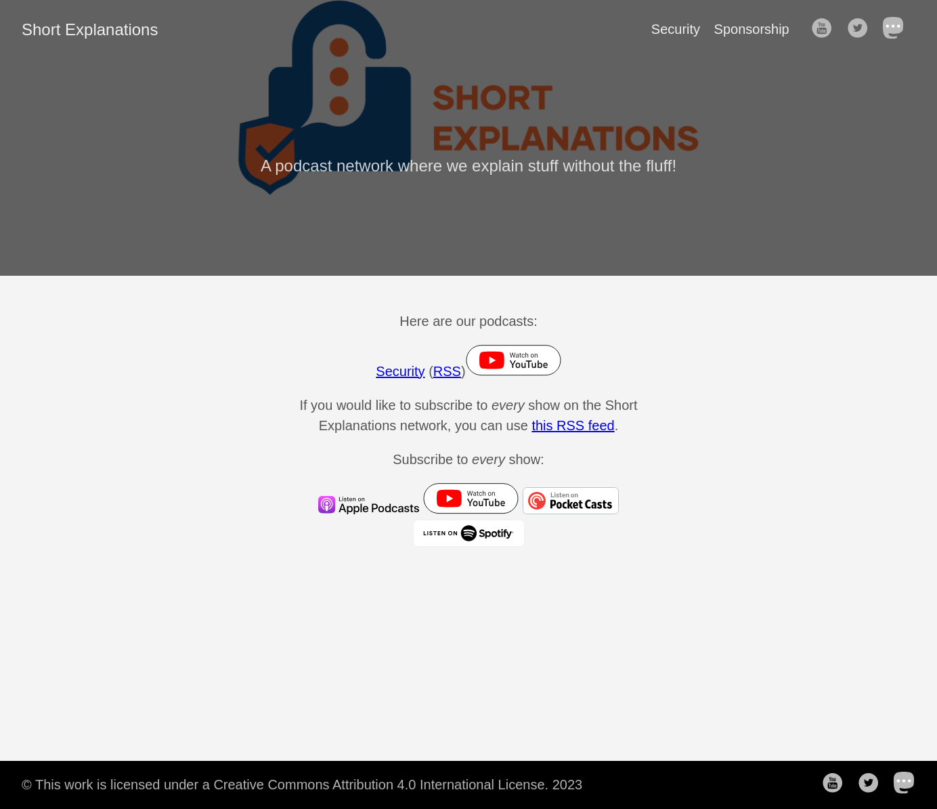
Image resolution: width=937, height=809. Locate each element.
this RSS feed (572, 425)
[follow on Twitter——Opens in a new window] (862, 29)
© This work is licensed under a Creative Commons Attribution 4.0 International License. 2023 (302, 784)
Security (675, 29)
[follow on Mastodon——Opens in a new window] (898, 29)
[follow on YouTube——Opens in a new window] (826, 29)
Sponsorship (751, 29)
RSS (447, 371)
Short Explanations (90, 29)
